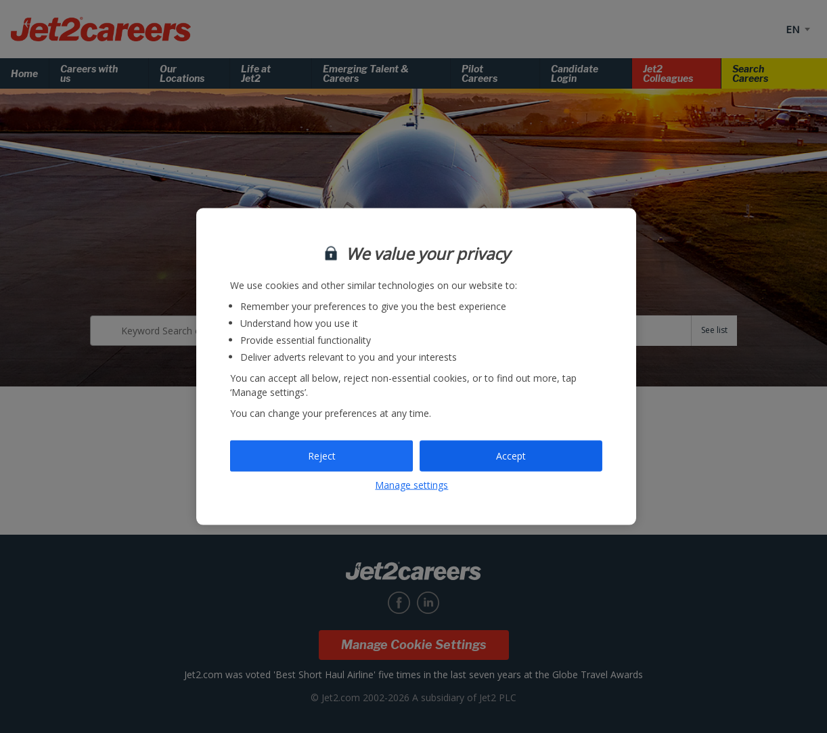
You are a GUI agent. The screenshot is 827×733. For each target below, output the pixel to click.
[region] (416, 366)
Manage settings (411, 484)
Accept (511, 455)
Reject (322, 455)
